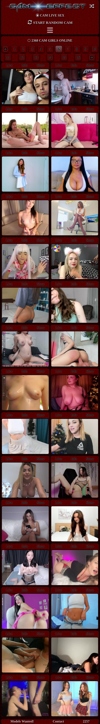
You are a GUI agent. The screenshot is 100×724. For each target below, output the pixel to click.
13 (36, 57)
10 (94, 49)
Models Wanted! (22, 721)
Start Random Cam (50, 22)
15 (64, 57)
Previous (58, 87)
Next (91, 87)
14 (50, 57)
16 (78, 57)
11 (8, 57)
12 (22, 57)
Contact (58, 721)
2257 (86, 721)
